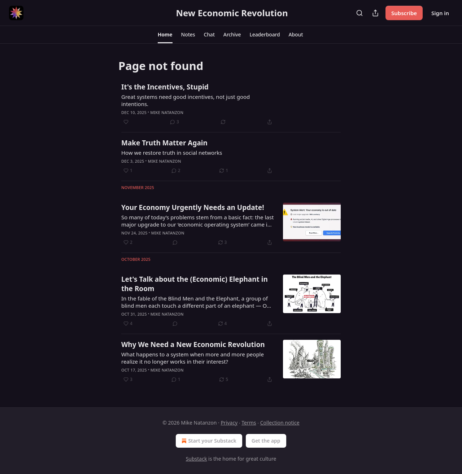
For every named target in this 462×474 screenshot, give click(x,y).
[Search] (359, 13)
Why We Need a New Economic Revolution (193, 344)
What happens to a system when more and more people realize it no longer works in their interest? (192, 358)
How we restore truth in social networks (171, 152)
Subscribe (404, 13)
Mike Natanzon (166, 112)
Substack (196, 458)
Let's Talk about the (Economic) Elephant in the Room (194, 284)
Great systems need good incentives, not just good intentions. (185, 100)
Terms (248, 422)
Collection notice (280, 422)
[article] (231, 104)
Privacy (229, 422)
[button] (165, 34)
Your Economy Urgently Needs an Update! (192, 207)
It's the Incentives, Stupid (165, 87)
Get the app (266, 440)
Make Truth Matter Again (164, 143)
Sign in (440, 13)
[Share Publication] (375, 13)
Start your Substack (208, 441)
